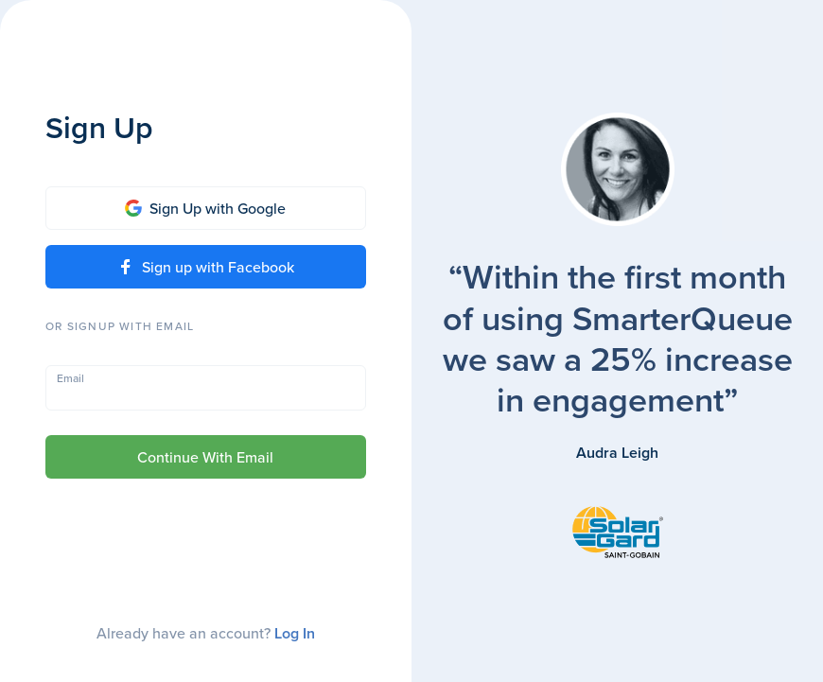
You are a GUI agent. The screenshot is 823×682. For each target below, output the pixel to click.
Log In (294, 633)
